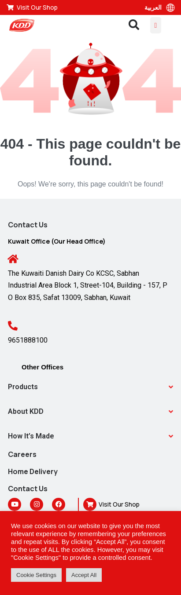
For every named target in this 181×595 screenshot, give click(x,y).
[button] (90, 387)
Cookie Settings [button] (36, 575)
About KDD (26, 411)
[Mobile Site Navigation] (156, 25)
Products (23, 387)
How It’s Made (31, 436)
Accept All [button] (83, 575)
